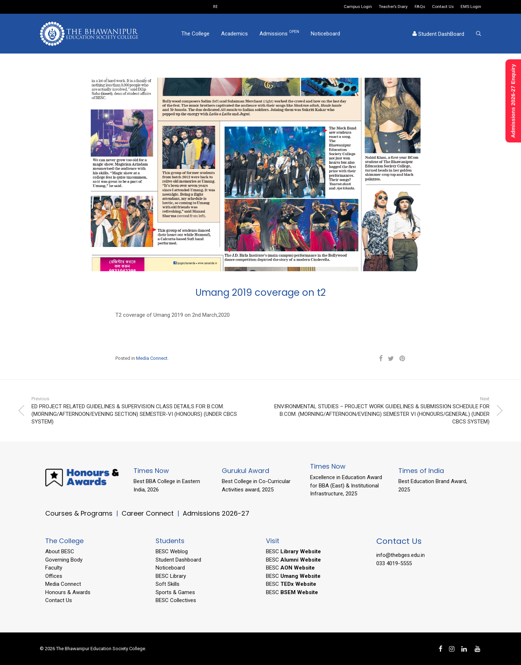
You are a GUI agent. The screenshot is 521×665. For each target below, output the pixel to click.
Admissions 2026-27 (216, 513)
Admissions (279, 33)
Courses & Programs (79, 513)
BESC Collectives (176, 600)
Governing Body (63, 560)
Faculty (53, 567)
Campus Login (358, 7)
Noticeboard (325, 33)
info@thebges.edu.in (400, 555)
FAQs (420, 7)
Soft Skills (167, 584)
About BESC (59, 551)
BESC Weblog (172, 551)
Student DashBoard (438, 34)
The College (195, 33)
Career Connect (148, 513)
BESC (293, 551)
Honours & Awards (67, 592)
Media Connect (152, 358)
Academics (234, 33)
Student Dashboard (178, 560)
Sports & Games (175, 592)
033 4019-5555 (394, 563)
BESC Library (171, 576)
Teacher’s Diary (393, 7)
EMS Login (471, 7)
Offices (53, 576)
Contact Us (443, 7)
